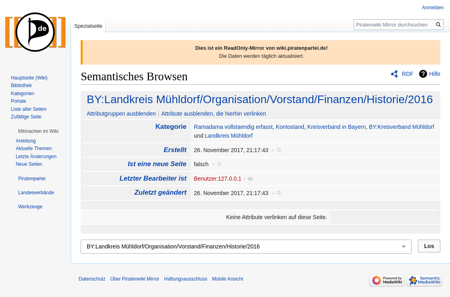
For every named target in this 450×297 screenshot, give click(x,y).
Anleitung (26, 141)
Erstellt (175, 150)
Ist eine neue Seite (157, 164)
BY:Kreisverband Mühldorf (401, 127)
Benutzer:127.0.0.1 (217, 178)
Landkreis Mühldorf (228, 135)
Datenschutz (92, 279)
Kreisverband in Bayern (336, 127)
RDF (407, 74)
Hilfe (434, 74)
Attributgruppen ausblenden (121, 113)
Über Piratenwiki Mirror (134, 279)
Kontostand (290, 127)
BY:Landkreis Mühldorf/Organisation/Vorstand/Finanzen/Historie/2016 (260, 99)
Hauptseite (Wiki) (29, 78)
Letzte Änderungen (36, 156)
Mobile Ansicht (227, 279)
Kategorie (170, 126)
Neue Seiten (29, 164)
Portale (18, 101)
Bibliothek (21, 85)
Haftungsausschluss (185, 279)
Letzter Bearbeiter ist (153, 178)
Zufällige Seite (26, 117)
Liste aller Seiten (29, 109)
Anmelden (433, 7)
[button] (38, 131)
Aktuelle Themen (34, 148)
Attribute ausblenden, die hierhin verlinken (213, 113)
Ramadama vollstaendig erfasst (233, 127)
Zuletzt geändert (160, 192)
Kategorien (22, 93)
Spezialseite (88, 26)
